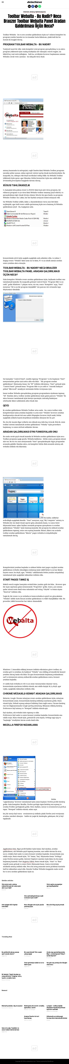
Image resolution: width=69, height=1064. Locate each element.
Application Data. (9, 849)
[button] (3, 2)
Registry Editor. (28, 861)
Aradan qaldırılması (16, 431)
